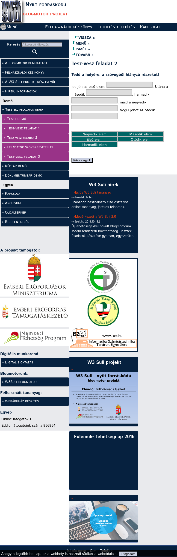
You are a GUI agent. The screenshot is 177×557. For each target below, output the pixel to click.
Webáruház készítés (21, 401)
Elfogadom (128, 554)
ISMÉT (79, 49)
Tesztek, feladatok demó (24, 109)
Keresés (14, 44)
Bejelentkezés (17, 222)
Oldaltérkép (15, 212)
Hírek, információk (20, 91)
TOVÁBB (80, 55)
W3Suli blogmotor (21, 382)
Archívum (13, 203)
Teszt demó (16, 119)
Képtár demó (16, 166)
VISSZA (81, 37)
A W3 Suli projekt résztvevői (30, 82)
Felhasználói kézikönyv (68, 27)
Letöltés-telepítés (116, 27)
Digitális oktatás (19, 362)
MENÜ (78, 43)
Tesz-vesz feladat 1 (23, 128)
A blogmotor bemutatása (26, 63)
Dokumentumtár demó (23, 175)
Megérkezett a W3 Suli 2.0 (95, 216)
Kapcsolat (150, 27)
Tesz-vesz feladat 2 (22, 137)
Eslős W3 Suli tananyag (93, 192)
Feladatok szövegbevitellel (30, 147)
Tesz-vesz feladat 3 (23, 156)
